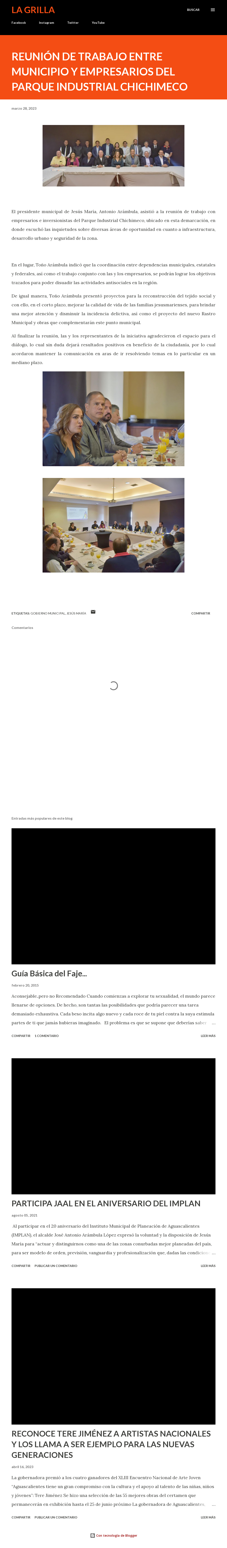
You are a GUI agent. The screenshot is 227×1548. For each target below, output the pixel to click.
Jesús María (76, 613)
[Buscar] (193, 9)
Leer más (208, 1036)
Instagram (46, 22)
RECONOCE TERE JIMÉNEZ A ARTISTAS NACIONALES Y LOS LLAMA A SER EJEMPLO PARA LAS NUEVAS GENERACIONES (111, 1444)
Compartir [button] (200, 613)
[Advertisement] (113, 778)
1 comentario (47, 1036)
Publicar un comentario (56, 1266)
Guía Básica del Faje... (49, 973)
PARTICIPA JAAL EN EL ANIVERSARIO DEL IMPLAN (106, 1203)
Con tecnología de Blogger (113, 1535)
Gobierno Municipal (48, 613)
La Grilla (33, 9)
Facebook (19, 22)
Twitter (73, 22)
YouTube (98, 22)
